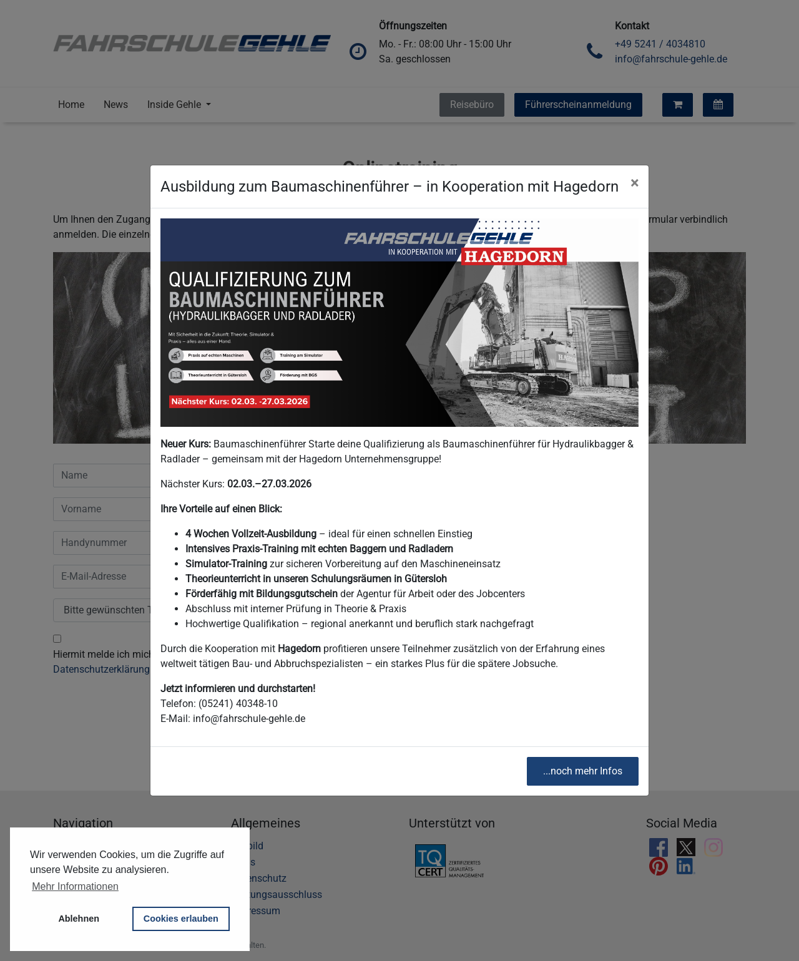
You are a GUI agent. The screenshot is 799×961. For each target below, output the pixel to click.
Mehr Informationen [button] (75, 886)
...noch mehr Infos (582, 771)
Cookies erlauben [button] (181, 919)
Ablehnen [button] (78, 919)
